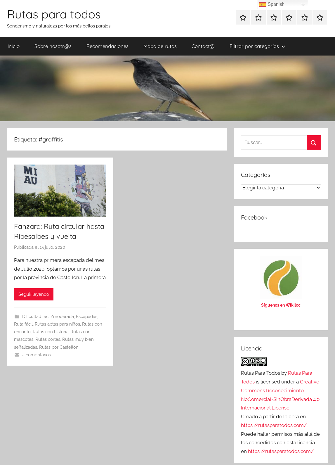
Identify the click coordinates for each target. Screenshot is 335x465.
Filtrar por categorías (257, 46)
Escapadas (86, 316)
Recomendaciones (107, 46)
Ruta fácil (23, 324)
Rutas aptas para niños (57, 324)
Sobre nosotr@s (53, 46)
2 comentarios (36, 354)
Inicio (14, 46)
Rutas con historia (50, 331)
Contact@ (203, 46)
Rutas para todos (54, 14)
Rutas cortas (47, 339)
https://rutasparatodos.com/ (274, 425)
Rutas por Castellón (59, 347)
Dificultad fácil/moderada (48, 316)
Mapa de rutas (160, 46)
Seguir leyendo (33, 294)
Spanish (271, 4)
